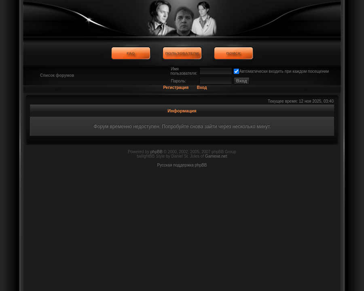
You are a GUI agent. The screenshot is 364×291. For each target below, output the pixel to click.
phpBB (156, 152)
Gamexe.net (216, 156)
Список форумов (57, 75)
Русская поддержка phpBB (182, 165)
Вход (202, 87)
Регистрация (175, 87)
